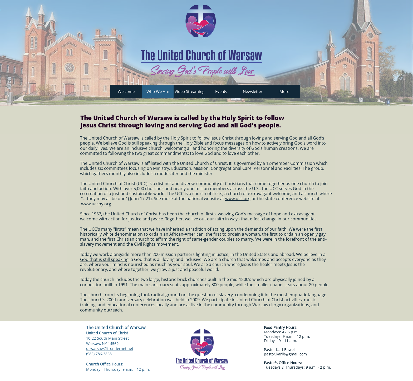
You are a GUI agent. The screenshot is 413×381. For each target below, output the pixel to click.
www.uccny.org (96, 204)
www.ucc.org (237, 198)
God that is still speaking (104, 259)
